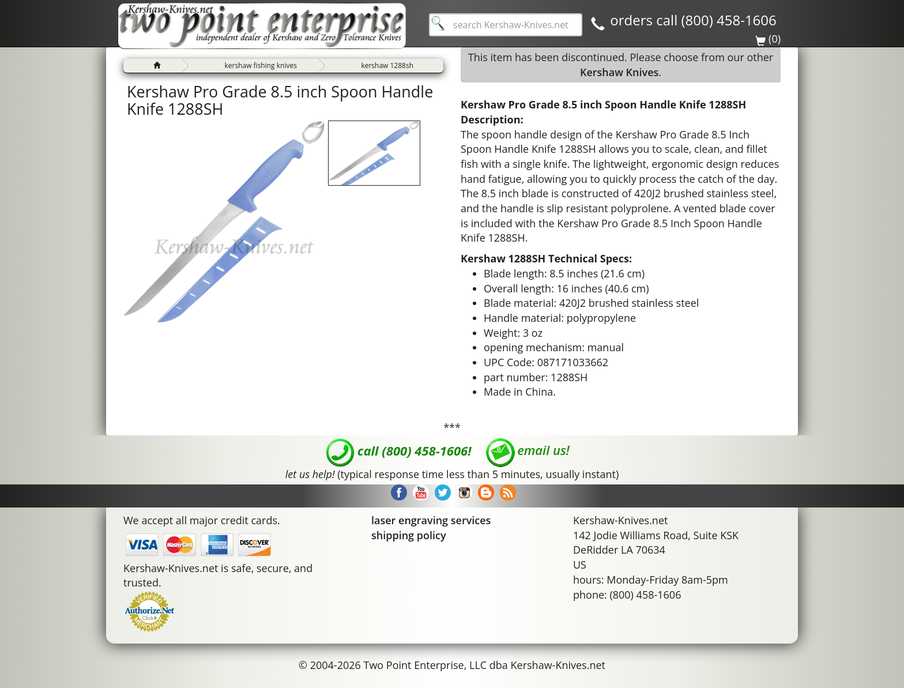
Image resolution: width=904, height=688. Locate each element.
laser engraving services (431, 520)
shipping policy (408, 535)
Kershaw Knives (619, 72)
